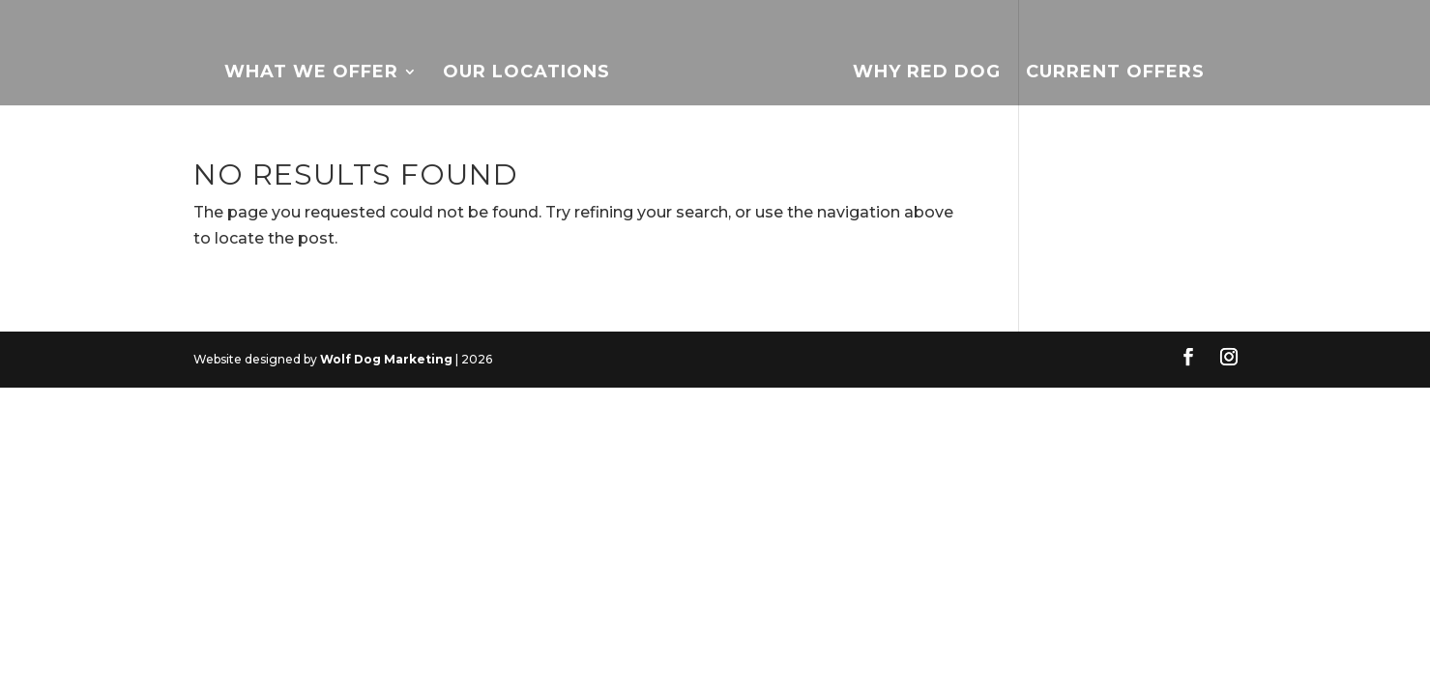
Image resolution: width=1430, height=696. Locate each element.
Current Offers (1115, 73)
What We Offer (311, 73)
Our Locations (526, 73)
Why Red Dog (927, 73)
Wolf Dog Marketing (386, 359)
